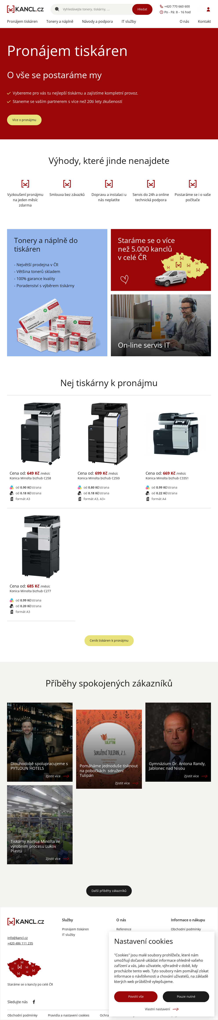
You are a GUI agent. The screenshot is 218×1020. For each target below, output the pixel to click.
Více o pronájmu (24, 120)
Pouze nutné (186, 996)
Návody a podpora (97, 21)
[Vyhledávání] (101, 9)
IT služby (129, 21)
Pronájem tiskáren (22, 21)
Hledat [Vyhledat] (142, 9)
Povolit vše (136, 996)
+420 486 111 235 (20, 943)
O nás (184, 21)
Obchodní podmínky (186, 929)
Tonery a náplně (59, 21)
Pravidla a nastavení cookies (68, 1015)
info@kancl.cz (17, 938)
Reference (123, 929)
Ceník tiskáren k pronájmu (109, 640)
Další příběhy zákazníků (109, 891)
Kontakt (204, 21)
